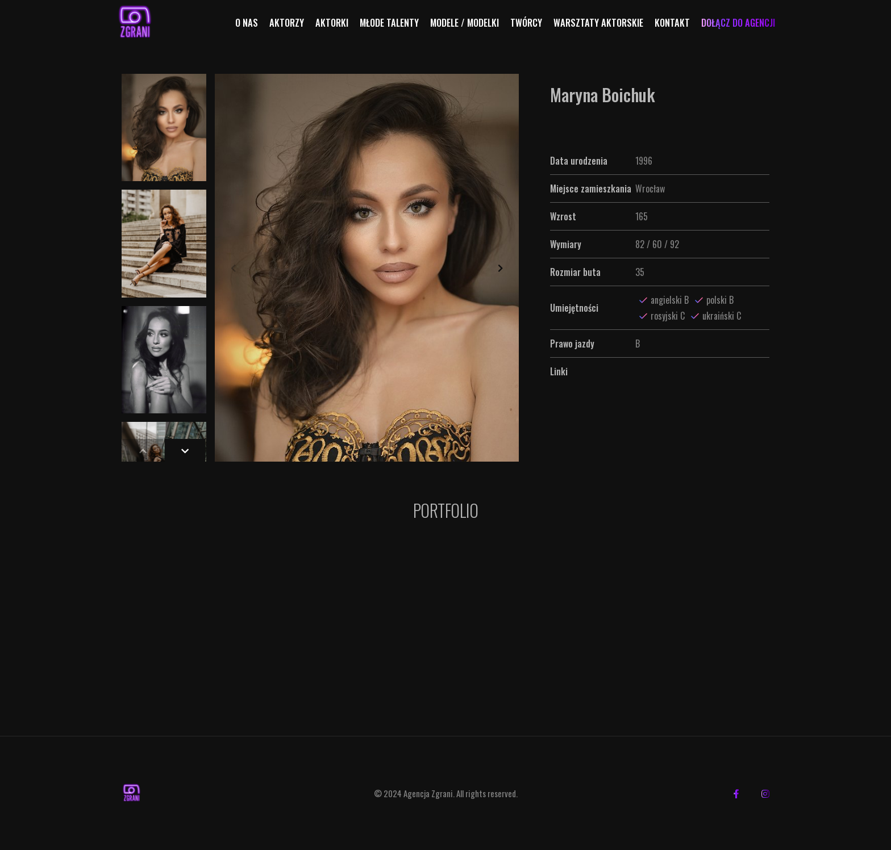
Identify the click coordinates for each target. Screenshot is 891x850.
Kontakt (672, 22)
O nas (246, 22)
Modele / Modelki (464, 22)
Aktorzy (286, 22)
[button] (500, 267)
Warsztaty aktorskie (598, 22)
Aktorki (331, 22)
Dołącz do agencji (738, 22)
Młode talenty (389, 22)
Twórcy (526, 22)
